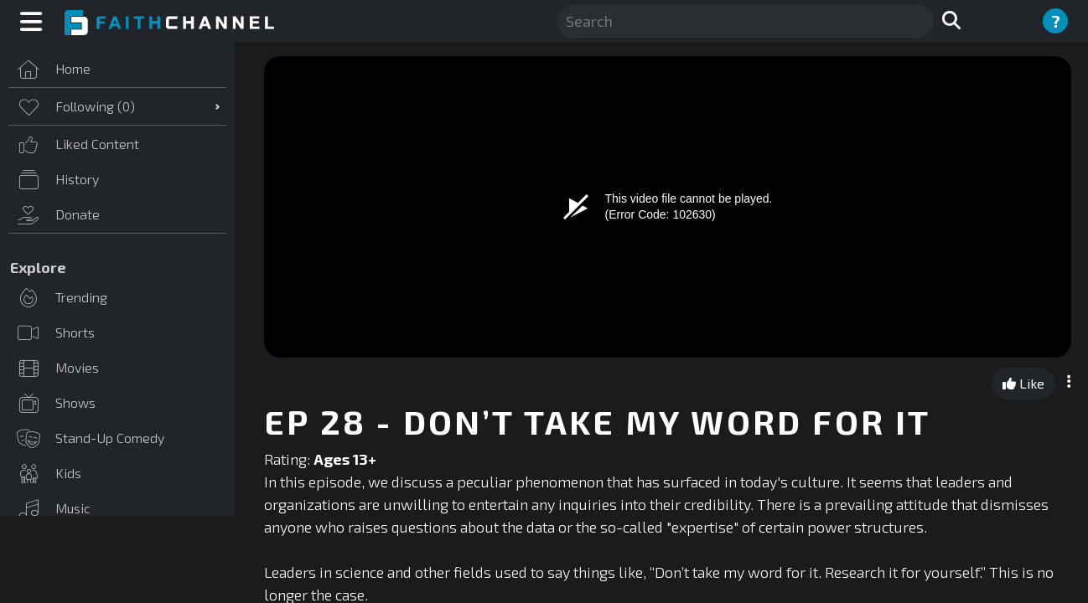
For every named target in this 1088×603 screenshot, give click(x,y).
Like (1023, 383)
